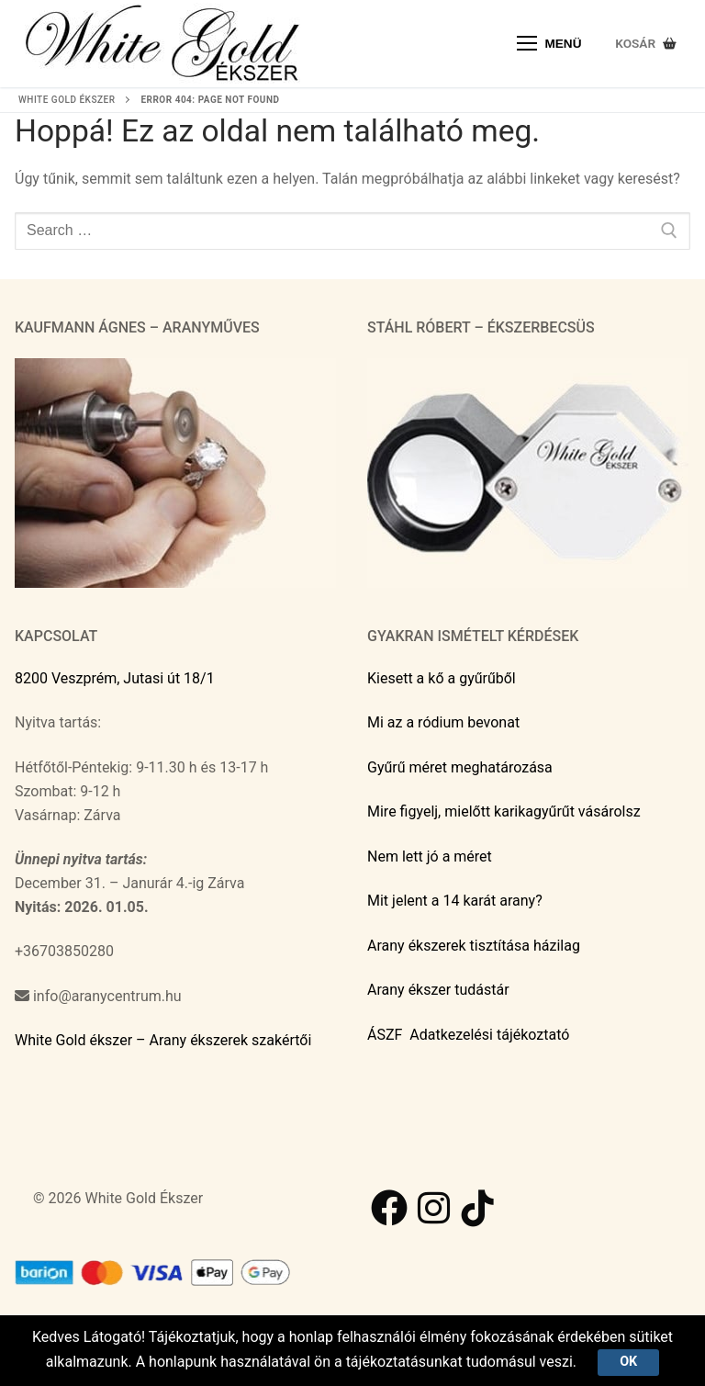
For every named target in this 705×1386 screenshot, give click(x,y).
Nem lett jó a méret (429, 856)
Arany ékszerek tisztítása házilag (473, 945)
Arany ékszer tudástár (438, 989)
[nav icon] (549, 44)
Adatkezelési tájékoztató (489, 1034)
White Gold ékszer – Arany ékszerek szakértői (163, 1040)
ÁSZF (384, 1034)
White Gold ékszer (66, 100)
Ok (628, 1361)
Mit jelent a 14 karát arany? (455, 900)
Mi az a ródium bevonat (443, 722)
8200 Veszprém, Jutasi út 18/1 (115, 678)
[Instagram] (433, 1208)
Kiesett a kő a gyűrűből (441, 678)
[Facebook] (389, 1208)
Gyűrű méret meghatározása (460, 767)
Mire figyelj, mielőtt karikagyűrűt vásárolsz (504, 811)
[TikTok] (477, 1208)
